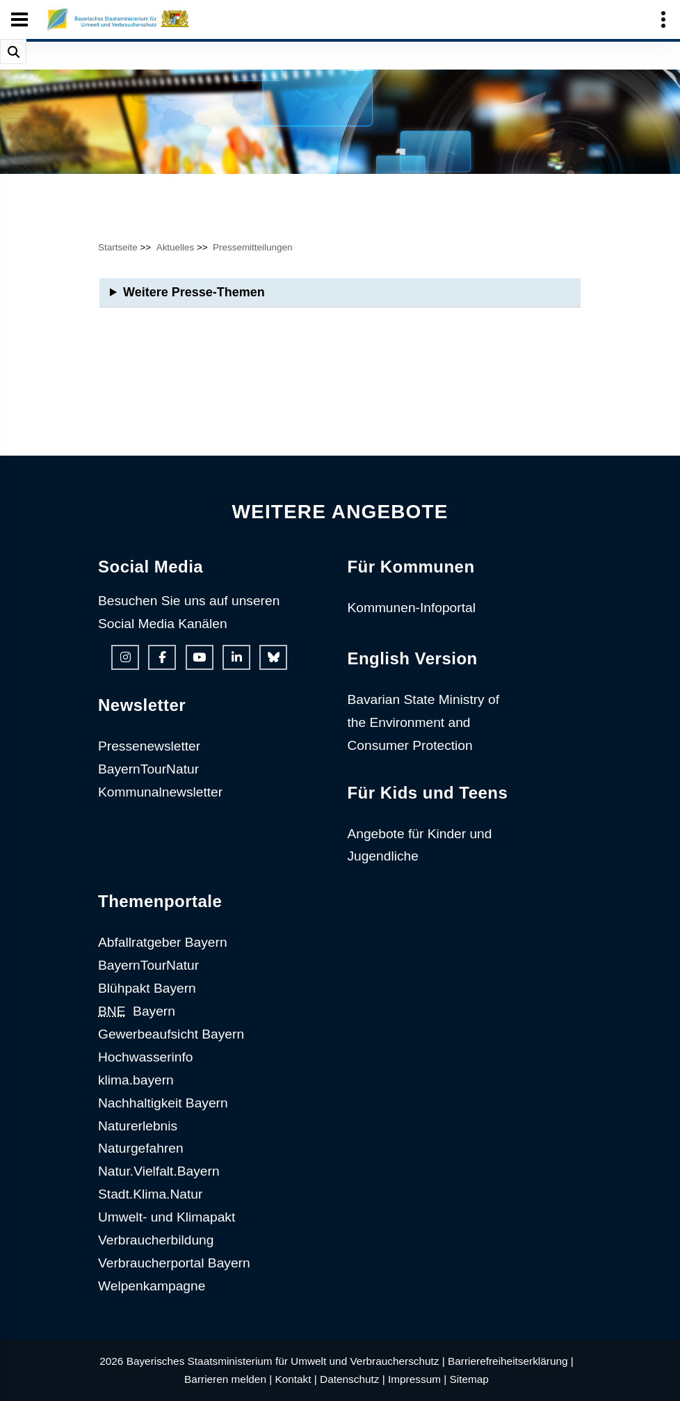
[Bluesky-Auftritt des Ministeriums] (273, 657)
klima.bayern (136, 1080)
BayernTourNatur (148, 769)
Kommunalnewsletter (160, 792)
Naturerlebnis (137, 1126)
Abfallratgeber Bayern (162, 942)
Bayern (136, 1011)
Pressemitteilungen (252, 247)
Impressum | (417, 1379)
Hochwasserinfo (145, 1057)
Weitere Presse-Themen (194, 292)
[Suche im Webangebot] (13, 51)
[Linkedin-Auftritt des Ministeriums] (236, 657)
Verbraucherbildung (155, 1240)
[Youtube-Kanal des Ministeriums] (199, 657)
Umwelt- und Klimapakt (166, 1217)
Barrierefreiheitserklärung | (511, 1361)
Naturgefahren (141, 1148)
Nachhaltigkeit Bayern (163, 1103)
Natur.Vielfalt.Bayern (159, 1171)
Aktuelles (175, 247)
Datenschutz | (352, 1379)
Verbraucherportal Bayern (174, 1263)
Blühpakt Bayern (147, 988)
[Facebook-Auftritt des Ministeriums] (162, 657)
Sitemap (469, 1379)
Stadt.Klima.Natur (150, 1194)
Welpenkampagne (151, 1286)
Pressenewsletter (149, 746)
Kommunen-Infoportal (411, 607)
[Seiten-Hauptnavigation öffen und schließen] (19, 19)
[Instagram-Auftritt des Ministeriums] (125, 657)
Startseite (118, 247)
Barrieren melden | (228, 1379)
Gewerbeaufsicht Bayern (171, 1034)
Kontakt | (295, 1379)
